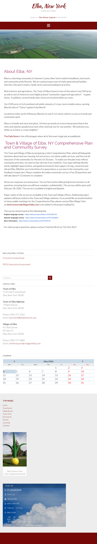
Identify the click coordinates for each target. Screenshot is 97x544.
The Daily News (11, 136)
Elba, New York (48, 6)
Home (5, 405)
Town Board (7, 408)
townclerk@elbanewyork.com (22, 317)
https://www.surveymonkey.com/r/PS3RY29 (41, 214)
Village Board (8, 411)
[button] (48, 26)
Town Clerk (7, 414)
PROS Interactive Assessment (16, 264)
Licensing (6, 423)
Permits (6, 420)
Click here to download (13, 258)
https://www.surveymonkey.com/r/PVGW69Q (42, 218)
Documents (7, 417)
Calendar (6, 425)
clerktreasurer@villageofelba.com (22, 204)
